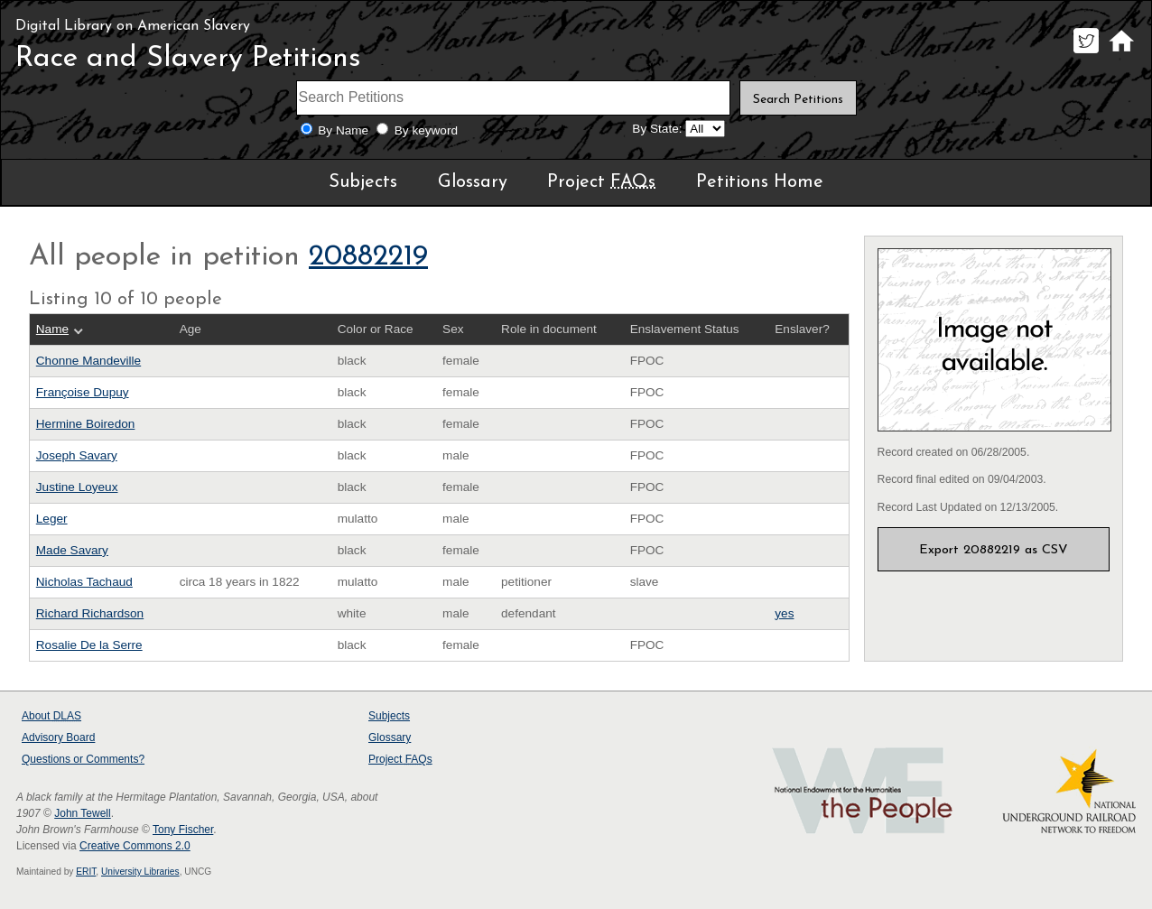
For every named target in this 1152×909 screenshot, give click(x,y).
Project (601, 182)
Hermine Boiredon (85, 424)
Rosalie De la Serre (89, 645)
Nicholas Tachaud (84, 582)
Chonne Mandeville (88, 360)
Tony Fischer (183, 829)
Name (52, 329)
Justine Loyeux (77, 487)
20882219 (368, 257)
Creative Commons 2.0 (134, 845)
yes (784, 613)
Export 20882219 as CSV (993, 550)
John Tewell (82, 813)
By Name (343, 130)
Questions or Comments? (83, 759)
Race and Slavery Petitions (188, 58)
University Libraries (140, 872)
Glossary (472, 182)
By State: (657, 128)
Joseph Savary (76, 455)
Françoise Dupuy (82, 392)
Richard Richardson (90, 613)
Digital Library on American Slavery (132, 26)
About (51, 716)
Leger (52, 518)
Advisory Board (58, 737)
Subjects (363, 182)
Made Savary (72, 550)
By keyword (426, 130)
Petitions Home (759, 182)
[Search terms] (513, 98)
